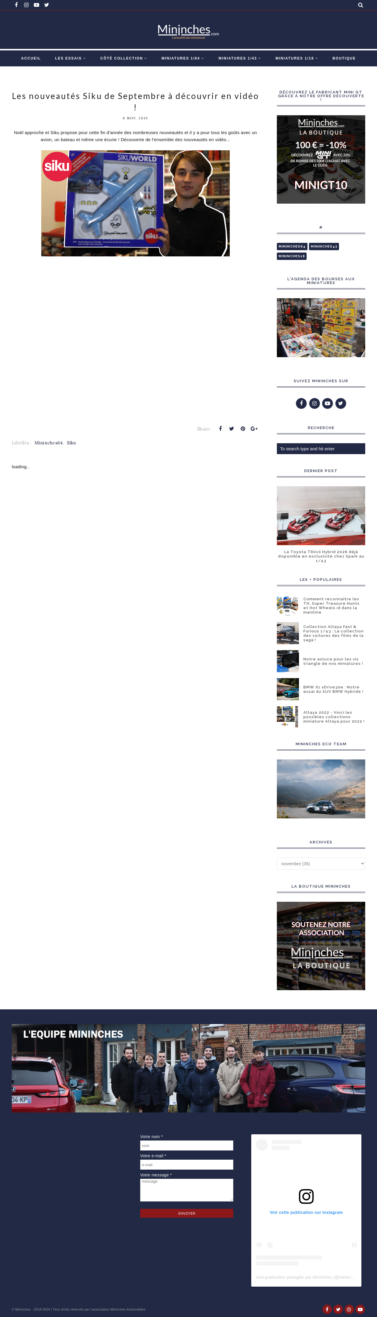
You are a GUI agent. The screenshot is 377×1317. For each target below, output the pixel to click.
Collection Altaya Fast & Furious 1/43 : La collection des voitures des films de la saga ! (333, 633)
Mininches (23, 1309)
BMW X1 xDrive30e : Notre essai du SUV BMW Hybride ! (333, 689)
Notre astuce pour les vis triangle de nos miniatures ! (333, 661)
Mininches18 (292, 256)
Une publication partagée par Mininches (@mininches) (308, 1277)
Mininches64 (48, 443)
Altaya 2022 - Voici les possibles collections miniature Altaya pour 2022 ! (334, 716)
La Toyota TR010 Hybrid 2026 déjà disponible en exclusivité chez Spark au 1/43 (321, 556)
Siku (71, 443)
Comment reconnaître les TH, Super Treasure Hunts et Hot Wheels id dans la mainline (331, 605)
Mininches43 (324, 246)
